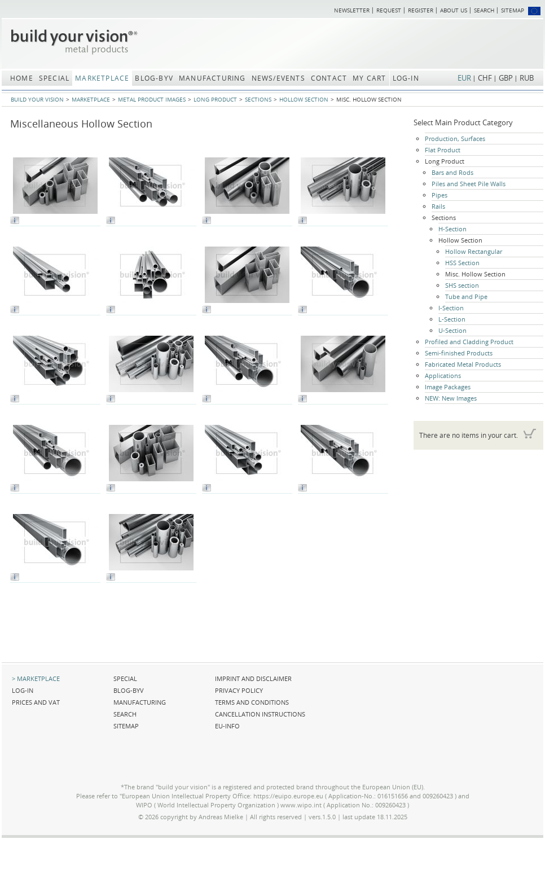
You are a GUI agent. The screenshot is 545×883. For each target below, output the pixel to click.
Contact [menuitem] (329, 78)
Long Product (215, 99)
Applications (443, 375)
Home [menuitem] (21, 78)
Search (484, 10)
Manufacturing (139, 702)
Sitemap (512, 10)
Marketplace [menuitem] (102, 78)
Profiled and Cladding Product (469, 341)
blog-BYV (128, 690)
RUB (527, 78)
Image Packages (448, 387)
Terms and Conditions (252, 702)
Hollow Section (303, 99)
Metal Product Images (152, 99)
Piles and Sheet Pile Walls (469, 183)
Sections (258, 99)
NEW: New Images (451, 398)
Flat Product (442, 150)
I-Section (451, 308)
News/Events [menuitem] (278, 78)
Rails (438, 206)
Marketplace (91, 99)
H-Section (452, 229)
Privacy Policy (239, 690)
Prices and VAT (36, 702)
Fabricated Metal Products (463, 364)
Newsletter (352, 10)
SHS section (462, 285)
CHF (485, 78)
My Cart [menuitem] (369, 78)
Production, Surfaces (455, 138)
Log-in (22, 690)
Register (420, 10)
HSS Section (462, 262)
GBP (506, 78)
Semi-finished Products (459, 353)
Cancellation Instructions (260, 714)
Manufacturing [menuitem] (212, 78)
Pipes (439, 195)
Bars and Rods (452, 172)
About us (453, 10)
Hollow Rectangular (473, 251)
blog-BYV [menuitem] (154, 78)
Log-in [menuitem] (406, 78)
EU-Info (227, 726)
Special (125, 678)
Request (388, 10)
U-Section (452, 330)
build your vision (37, 99)
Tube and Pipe (466, 296)
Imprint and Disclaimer (253, 678)
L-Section (451, 319)
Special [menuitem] (54, 78)
